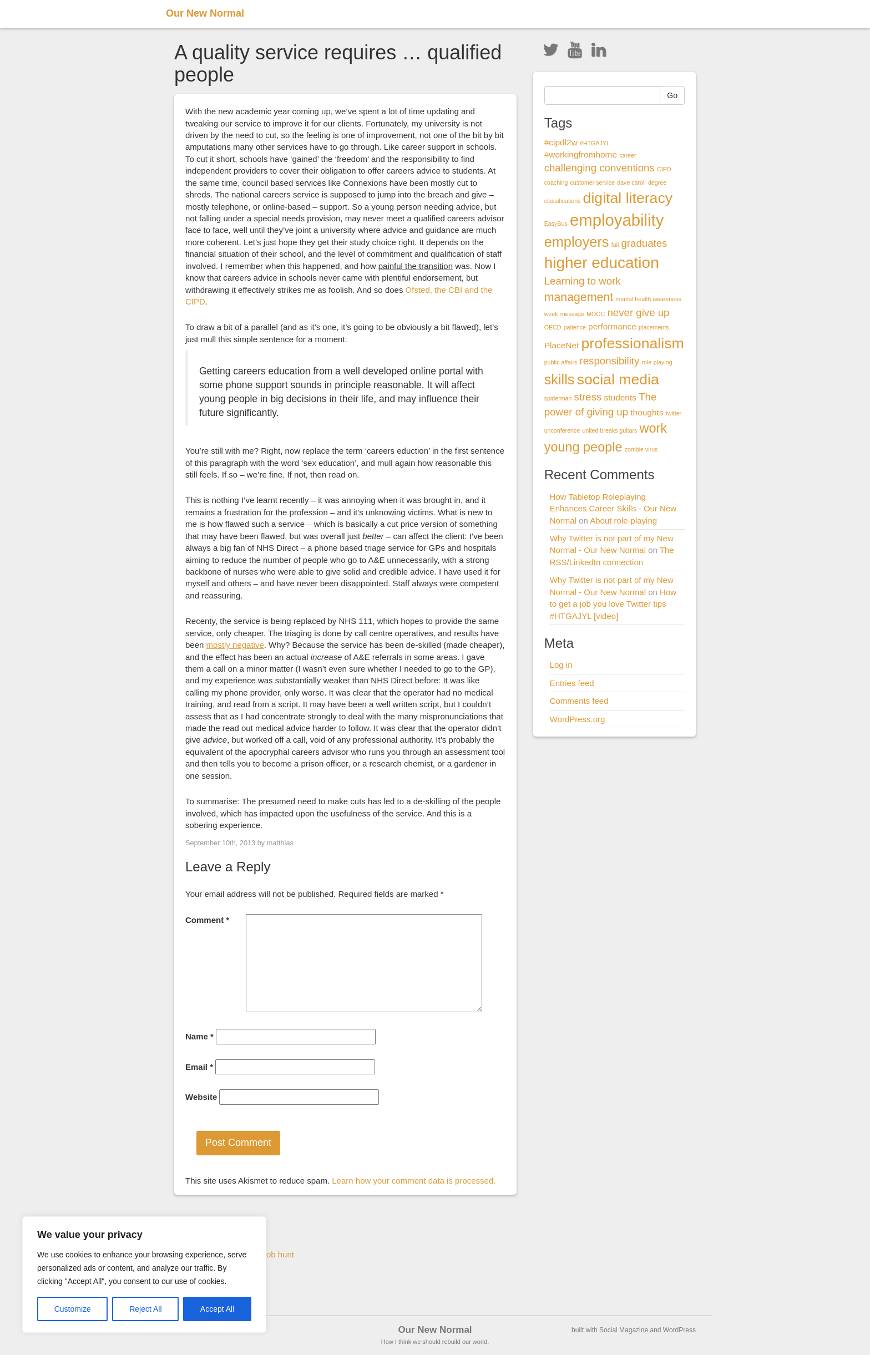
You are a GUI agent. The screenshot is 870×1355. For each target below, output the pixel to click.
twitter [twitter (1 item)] (673, 413)
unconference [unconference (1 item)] (562, 430)
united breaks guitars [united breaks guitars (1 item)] (609, 430)
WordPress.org (577, 719)
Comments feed (579, 701)
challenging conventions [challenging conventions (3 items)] (599, 168)
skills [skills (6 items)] (559, 379)
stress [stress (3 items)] (588, 397)
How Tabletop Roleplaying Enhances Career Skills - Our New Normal (613, 508)
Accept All (217, 1309)
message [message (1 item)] (572, 314)
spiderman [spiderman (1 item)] (558, 398)
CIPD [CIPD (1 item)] (664, 169)
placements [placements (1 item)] (654, 327)
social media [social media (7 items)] (618, 379)
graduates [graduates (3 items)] (644, 243)
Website (201, 1097)
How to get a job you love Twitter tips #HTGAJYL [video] (613, 604)
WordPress (679, 1330)
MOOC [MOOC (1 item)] (595, 314)
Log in (561, 664)
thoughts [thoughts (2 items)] (646, 412)
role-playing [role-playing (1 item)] (656, 362)
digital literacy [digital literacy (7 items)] (628, 198)
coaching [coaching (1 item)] (556, 182)
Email (199, 1067)
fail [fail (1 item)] (615, 244)
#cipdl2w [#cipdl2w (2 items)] (561, 142)
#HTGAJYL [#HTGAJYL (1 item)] (595, 143)
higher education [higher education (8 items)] (601, 262)
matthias (280, 843)
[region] (144, 1274)
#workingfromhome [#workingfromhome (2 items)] (580, 154)
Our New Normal (205, 13)
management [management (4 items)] (579, 297)
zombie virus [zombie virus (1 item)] (641, 449)
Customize (72, 1309)
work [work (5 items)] (653, 428)
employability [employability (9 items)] (617, 220)
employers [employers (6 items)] (576, 242)
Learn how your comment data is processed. (413, 1180)
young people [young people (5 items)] (583, 447)
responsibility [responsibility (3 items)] (609, 361)
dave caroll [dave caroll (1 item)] (631, 182)
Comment (207, 920)
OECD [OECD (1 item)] (553, 327)
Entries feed (572, 683)
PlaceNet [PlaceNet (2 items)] (561, 345)
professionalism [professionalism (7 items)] (632, 343)
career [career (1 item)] (627, 155)
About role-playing (623, 520)
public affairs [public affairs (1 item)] (561, 362)
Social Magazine (623, 1330)
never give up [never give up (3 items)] (638, 312)
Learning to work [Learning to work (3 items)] (582, 281)
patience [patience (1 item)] (575, 327)
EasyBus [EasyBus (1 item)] (556, 223)
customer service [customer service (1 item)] (592, 182)
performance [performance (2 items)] (612, 326)
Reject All (145, 1309)
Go (672, 95)
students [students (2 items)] (620, 397)
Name (199, 1036)
